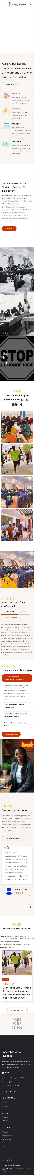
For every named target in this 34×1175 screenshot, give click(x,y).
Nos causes (5, 1110)
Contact (4, 1121)
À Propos (5, 1106)
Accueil (4, 1103)
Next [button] (30, 907)
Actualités (5, 979)
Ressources (5, 1117)
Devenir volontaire (7, 1136)
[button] (31, 4)
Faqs (3, 1146)
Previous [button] (25, 907)
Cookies (4, 1143)
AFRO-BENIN (18, 1169)
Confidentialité (6, 1139)
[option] (17, 872)
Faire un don (5, 1132)
